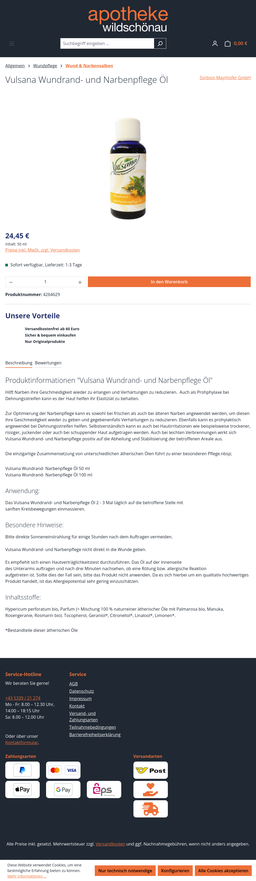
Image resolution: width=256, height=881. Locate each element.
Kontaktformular (21, 742)
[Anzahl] (45, 281)
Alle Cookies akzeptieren (223, 871)
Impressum (80, 698)
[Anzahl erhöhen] (80, 281)
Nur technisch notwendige (125, 871)
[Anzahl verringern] (10, 281)
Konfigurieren (175, 871)
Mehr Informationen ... (26, 876)
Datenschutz (81, 691)
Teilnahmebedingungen (92, 727)
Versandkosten (110, 844)
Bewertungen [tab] (48, 363)
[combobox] (107, 43)
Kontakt (77, 706)
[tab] (18, 363)
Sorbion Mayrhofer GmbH (225, 78)
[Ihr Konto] (215, 43)
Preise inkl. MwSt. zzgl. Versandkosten (42, 250)
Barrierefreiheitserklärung (95, 734)
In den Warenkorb (169, 282)
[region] (128, 169)
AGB (73, 684)
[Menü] (11, 43)
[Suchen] (160, 43)
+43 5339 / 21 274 (22, 698)
